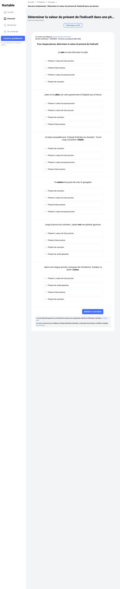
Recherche (10, 25)
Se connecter (11, 31)
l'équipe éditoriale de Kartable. (61, 37)
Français (51, 2)
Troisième (41, 2)
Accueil (9, 12)
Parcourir (9, 18)
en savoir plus (40, 325)
